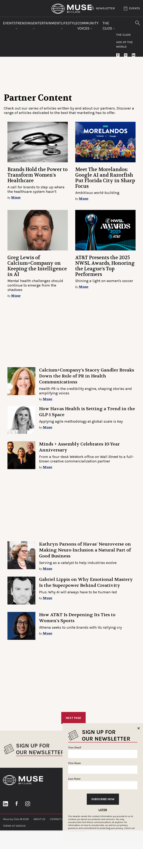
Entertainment (47, 25)
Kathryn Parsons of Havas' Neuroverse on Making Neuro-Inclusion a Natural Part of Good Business (85, 550)
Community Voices (87, 25)
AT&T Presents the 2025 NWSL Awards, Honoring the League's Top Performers (105, 266)
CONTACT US (57, 819)
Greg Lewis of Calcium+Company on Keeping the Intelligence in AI (37, 266)
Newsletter (102, 8)
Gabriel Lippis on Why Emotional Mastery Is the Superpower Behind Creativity (86, 582)
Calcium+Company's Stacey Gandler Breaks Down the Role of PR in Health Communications (86, 376)
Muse (16, 197)
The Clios (109, 25)
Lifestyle (69, 25)
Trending (24, 25)
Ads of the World (124, 44)
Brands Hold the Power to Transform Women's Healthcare (37, 175)
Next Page (73, 718)
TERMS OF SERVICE (14, 825)
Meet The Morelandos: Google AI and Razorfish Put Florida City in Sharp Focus (105, 177)
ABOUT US (39, 819)
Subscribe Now (103, 799)
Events (132, 8)
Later (102, 809)
